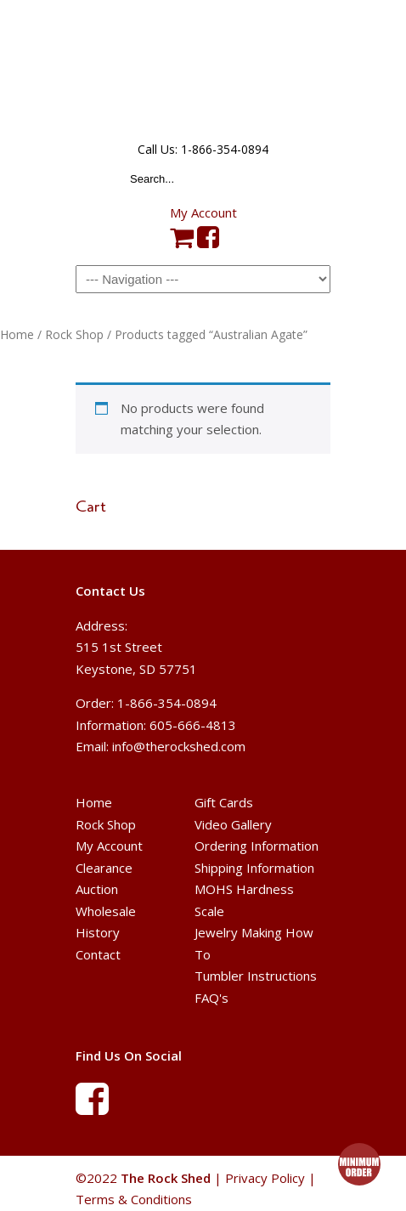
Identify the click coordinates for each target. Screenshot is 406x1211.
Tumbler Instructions (256, 975)
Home (17, 334)
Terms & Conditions (134, 1199)
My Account (203, 212)
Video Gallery (233, 824)
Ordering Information (257, 845)
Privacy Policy (265, 1177)
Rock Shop (74, 334)
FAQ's (211, 997)
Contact (98, 954)
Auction (97, 888)
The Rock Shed (203, 69)
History (98, 932)
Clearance (104, 867)
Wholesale (106, 911)
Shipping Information (254, 867)
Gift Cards (224, 802)
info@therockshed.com (178, 746)
